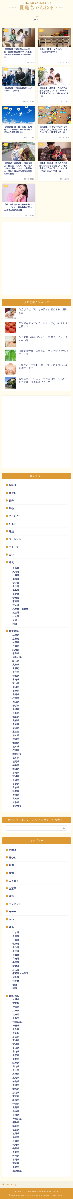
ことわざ (14, 516)
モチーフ (14, 547)
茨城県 (15, 776)
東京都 (15, 732)
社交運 (15, 616)
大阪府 (15, 668)
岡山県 (15, 702)
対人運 (15, 605)
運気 (11, 562)
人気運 (15, 572)
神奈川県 (17, 754)
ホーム (20, 1191)
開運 (14, 624)
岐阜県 (15, 698)
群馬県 (15, 773)
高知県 (15, 799)
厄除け (12, 485)
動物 (11, 508)
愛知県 (15, 724)
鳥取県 (15, 802)
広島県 (15, 713)
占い (11, 554)
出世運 (15, 586)
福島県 (15, 765)
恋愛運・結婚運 (20, 609)
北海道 (15, 650)
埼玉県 (15, 661)
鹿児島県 (17, 806)
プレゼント (15, 539)
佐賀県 (15, 642)
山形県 (15, 691)
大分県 (15, 665)
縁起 (11, 531)
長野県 (15, 784)
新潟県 (15, 728)
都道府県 (14, 631)
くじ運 (15, 568)
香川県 (15, 795)
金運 (14, 620)
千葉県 (15, 653)
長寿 (11, 500)
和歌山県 (17, 657)
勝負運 (15, 590)
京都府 (15, 639)
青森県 (15, 787)
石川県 (15, 750)
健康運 (15, 579)
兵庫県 (15, 646)
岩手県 (15, 706)
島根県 (15, 709)
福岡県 (15, 761)
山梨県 (15, 694)
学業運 (15, 598)
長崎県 (15, 780)
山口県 (15, 687)
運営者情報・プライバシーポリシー (41, 1191)
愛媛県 (15, 720)
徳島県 (15, 717)
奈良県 (15, 672)
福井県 (15, 758)
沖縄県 (15, 739)
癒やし (12, 493)
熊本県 (15, 747)
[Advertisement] (36, 258)
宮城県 (15, 676)
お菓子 (12, 523)
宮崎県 (15, 679)
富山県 (15, 683)
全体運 (15, 583)
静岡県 (15, 791)
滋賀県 (15, 743)
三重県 (15, 635)
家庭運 (15, 601)
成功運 (15, 612)
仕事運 (15, 575)
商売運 (15, 594)
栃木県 (15, 735)
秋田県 (15, 769)
